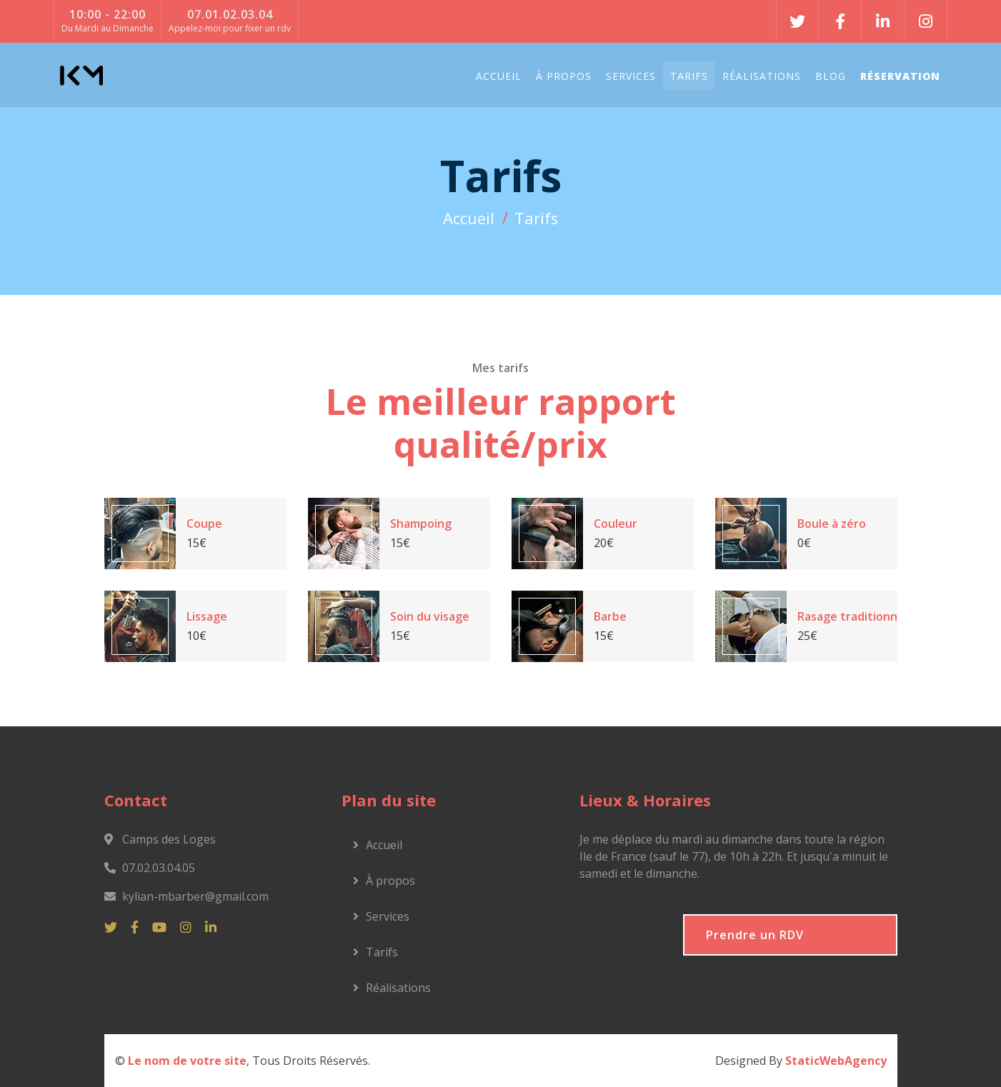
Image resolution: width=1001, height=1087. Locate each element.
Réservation (900, 76)
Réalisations (761, 76)
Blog (830, 76)
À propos (564, 76)
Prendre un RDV (755, 935)
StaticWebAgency (836, 1060)
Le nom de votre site (187, 1060)
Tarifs (689, 76)
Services (631, 76)
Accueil (499, 76)
